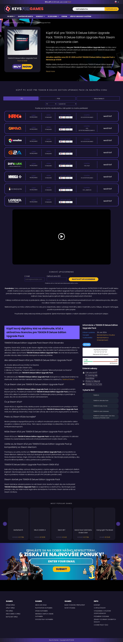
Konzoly (40, 16)
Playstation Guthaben (43, 608)
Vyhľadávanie (111, 9)
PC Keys (11, 16)
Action (87, 345)
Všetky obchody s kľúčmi (80, 16)
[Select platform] (51, 103)
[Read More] (81, 71)
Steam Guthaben (41, 611)
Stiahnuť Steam (68, 379)
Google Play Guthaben (44, 619)
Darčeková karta (25, 16)
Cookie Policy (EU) (101, 625)
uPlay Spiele (10, 608)
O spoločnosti (99, 608)
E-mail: (27, 276)
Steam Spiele (10, 605)
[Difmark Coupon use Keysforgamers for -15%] (61, 319)
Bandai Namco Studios (106, 335)
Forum (64, 16)
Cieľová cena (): (54, 276)
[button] (5, 524)
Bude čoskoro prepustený (75, 605)
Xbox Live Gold (41, 605)
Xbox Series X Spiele (13, 614)
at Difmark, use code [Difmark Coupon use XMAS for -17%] (58, 2)
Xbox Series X (99, 98)
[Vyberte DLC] (67, 103)
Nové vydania (70, 608)
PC (21, 98)
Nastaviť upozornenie (83, 279)
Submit (61, 569)
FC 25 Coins (53, 16)
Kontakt (97, 605)
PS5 (58, 98)
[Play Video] (62, 237)
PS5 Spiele (9, 611)
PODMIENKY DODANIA (101, 616)
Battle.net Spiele (12, 617)
